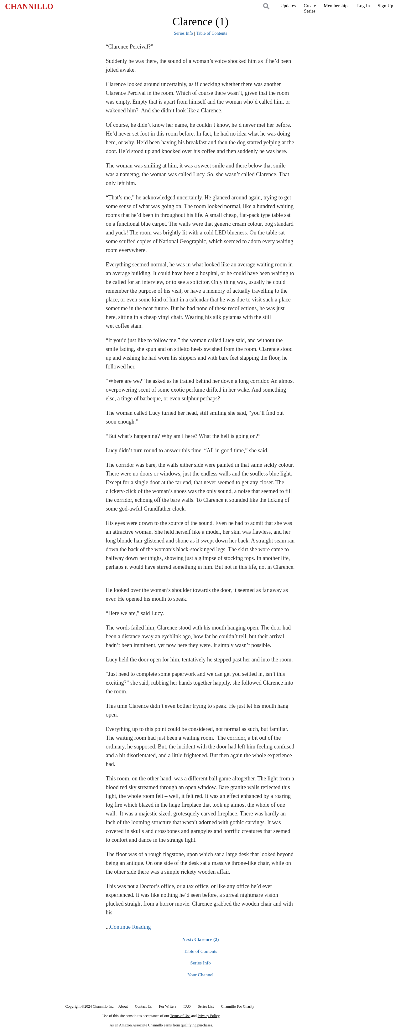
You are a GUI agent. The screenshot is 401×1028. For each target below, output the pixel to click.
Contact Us (143, 1006)
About (123, 1006)
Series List (206, 1006)
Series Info (183, 33)
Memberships (336, 5)
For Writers (167, 1006)
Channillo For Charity (237, 1006)
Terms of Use (180, 1016)
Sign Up (385, 5)
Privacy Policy (209, 1016)
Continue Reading (130, 927)
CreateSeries (310, 8)
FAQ (186, 1006)
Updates (288, 5)
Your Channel (200, 974)
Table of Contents (211, 33)
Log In (363, 5)
